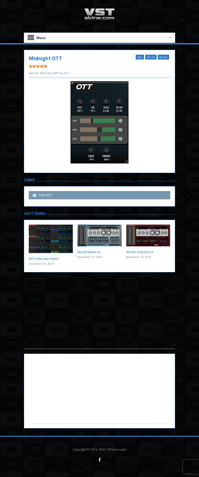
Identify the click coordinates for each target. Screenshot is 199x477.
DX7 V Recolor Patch (44, 258)
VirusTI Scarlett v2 (140, 251)
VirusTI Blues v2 (89, 251)
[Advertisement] (99, 316)
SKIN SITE (41, 195)
